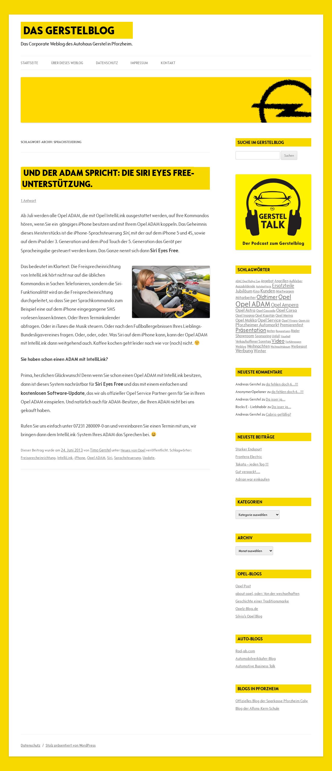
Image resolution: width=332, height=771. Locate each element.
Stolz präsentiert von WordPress (71, 745)
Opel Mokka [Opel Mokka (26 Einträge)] (246, 320)
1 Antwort (28, 200)
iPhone (79, 457)
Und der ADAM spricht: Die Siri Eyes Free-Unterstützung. (108, 178)
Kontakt (168, 63)
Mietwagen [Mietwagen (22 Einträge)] (285, 291)
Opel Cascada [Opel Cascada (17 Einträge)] (265, 310)
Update (149, 457)
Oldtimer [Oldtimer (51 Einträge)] (267, 297)
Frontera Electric (249, 456)
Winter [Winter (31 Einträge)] (260, 351)
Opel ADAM (96, 457)
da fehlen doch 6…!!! (282, 384)
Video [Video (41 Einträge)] (278, 341)
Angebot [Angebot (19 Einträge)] (267, 280)
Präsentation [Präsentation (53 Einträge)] (251, 330)
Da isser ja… (275, 399)
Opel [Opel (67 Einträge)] (284, 297)
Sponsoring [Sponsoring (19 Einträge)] (263, 336)
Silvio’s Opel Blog (249, 616)
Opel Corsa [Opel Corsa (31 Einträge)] (286, 310)
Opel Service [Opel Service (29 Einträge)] (269, 320)
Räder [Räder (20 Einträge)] (295, 330)
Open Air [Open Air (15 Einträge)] (304, 320)
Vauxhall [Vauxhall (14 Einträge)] (285, 336)
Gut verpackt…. (248, 471)
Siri (109, 457)
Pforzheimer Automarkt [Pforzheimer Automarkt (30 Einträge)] (257, 325)
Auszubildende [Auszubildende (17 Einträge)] (245, 286)
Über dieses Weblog (67, 63)
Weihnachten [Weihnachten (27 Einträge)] (258, 346)
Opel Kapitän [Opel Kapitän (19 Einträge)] (265, 315)
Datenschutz (107, 63)
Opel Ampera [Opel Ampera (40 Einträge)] (285, 305)
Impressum (139, 63)
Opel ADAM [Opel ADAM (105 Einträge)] (253, 304)
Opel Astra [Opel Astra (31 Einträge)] (245, 310)
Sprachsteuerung (127, 457)
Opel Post (243, 586)
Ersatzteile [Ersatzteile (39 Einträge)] (283, 285)
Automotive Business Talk (255, 666)
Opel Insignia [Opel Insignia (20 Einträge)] (245, 315)
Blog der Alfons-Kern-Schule (257, 708)
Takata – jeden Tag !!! (252, 464)
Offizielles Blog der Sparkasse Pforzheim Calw (272, 701)
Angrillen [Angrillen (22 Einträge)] (281, 280)
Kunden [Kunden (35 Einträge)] (267, 291)
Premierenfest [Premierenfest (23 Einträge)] (291, 324)
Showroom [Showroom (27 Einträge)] (245, 335)
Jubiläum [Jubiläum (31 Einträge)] (244, 291)
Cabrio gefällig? (278, 414)
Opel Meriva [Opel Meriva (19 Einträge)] (284, 315)
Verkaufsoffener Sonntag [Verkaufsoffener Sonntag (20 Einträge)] (253, 341)
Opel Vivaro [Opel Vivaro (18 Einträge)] (290, 320)
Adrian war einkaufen (252, 479)
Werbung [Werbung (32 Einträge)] (244, 351)
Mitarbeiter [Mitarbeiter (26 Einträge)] (246, 297)
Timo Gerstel (100, 450)
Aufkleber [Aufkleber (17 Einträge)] (295, 281)
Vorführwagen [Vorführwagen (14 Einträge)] (293, 341)
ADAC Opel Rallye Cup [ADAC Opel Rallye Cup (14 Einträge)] (248, 281)
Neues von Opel (133, 450)
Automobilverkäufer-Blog (256, 658)
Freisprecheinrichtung (38, 457)
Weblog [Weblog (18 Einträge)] (241, 346)
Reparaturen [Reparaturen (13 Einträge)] (283, 331)
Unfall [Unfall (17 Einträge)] (276, 336)
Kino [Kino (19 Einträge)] (256, 291)
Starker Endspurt (249, 449)
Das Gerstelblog (69, 30)
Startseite (29, 63)
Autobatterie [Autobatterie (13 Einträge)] (263, 286)
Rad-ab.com (245, 651)
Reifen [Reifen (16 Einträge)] (271, 331)
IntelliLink (65, 457)
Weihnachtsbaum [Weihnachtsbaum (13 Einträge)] (280, 346)
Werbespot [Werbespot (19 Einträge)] (299, 346)
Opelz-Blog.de (247, 608)
